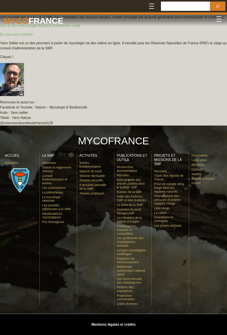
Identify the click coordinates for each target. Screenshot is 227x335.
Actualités (11, 163)
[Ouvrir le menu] (151, 6)
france (46, 20)
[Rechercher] (217, 6)
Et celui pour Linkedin (16, 34)
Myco (16, 20)
